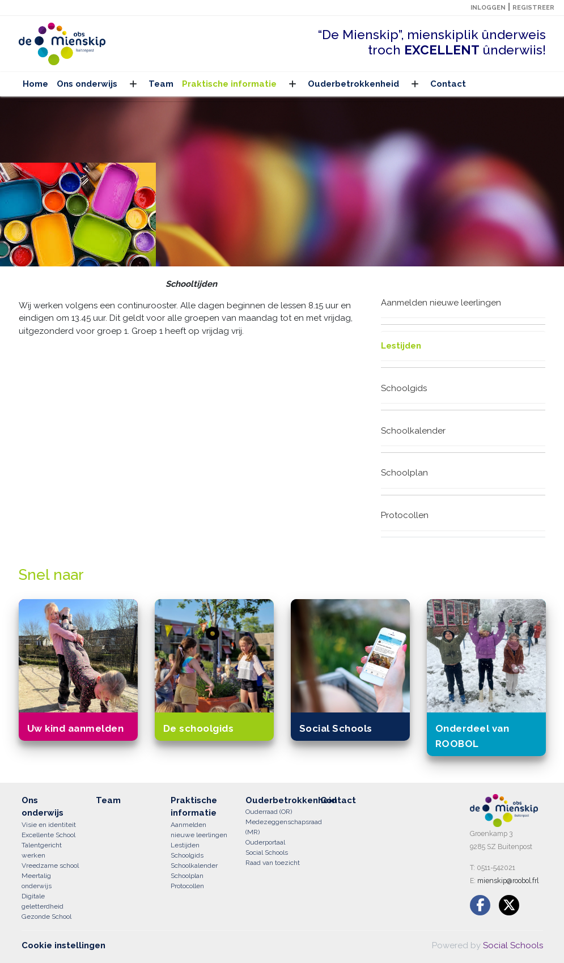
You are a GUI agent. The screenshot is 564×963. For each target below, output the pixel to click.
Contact (448, 84)
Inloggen (488, 7)
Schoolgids (404, 388)
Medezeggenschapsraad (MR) (274, 827)
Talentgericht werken (42, 850)
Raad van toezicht (272, 863)
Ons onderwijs (87, 84)
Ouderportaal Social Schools (266, 847)
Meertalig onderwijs (37, 881)
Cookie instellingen (63, 945)
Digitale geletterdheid (42, 901)
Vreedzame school (50, 865)
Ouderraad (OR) (268, 812)
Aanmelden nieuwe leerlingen (441, 303)
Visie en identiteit (49, 825)
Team (161, 84)
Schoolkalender (413, 431)
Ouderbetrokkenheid (353, 84)
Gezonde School (46, 916)
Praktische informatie (229, 84)
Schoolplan (404, 473)
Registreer (533, 7)
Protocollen (405, 515)
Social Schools (513, 945)
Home (35, 84)
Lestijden (401, 346)
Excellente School (48, 835)
